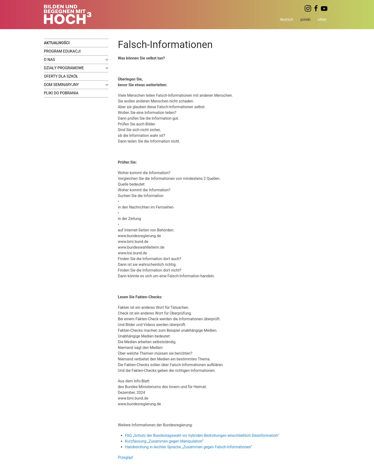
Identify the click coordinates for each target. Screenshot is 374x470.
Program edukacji (62, 51)
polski (306, 19)
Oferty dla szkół (61, 76)
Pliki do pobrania (61, 93)
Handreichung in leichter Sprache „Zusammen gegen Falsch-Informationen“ (188, 447)
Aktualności (57, 43)
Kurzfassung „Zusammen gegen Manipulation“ (164, 441)
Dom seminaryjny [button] (76, 84)
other (322, 19)
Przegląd (125, 457)
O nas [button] (76, 59)
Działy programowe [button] (76, 68)
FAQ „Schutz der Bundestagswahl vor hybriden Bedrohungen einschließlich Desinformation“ (202, 435)
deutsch (286, 19)
